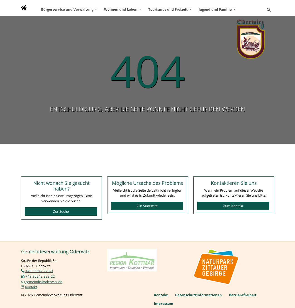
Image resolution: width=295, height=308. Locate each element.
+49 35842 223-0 (39, 271)
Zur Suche (61, 211)
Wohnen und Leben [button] (121, 9)
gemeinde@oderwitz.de (43, 281)
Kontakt (31, 287)
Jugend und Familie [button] (216, 9)
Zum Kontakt (233, 205)
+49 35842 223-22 (40, 276)
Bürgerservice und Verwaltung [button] (67, 9)
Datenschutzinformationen (198, 295)
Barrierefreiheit (242, 295)
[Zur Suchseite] (268, 8)
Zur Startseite (147, 205)
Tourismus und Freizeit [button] (168, 9)
